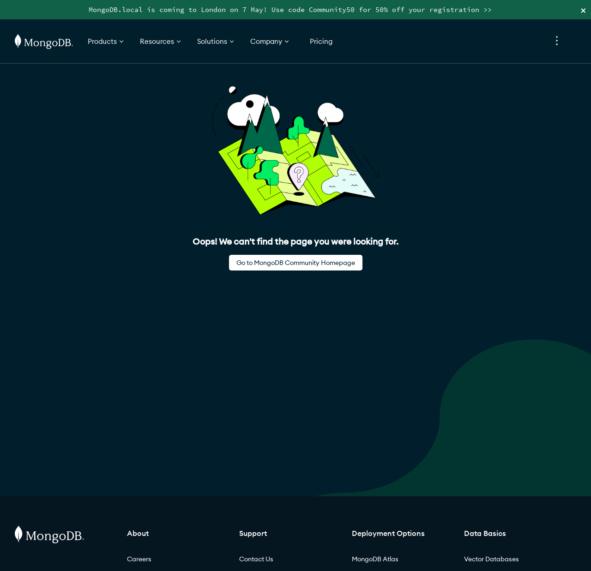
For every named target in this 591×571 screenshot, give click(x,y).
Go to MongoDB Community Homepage (295, 262)
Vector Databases (491, 559)
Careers (139, 559)
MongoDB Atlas (375, 559)
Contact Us (256, 559)
